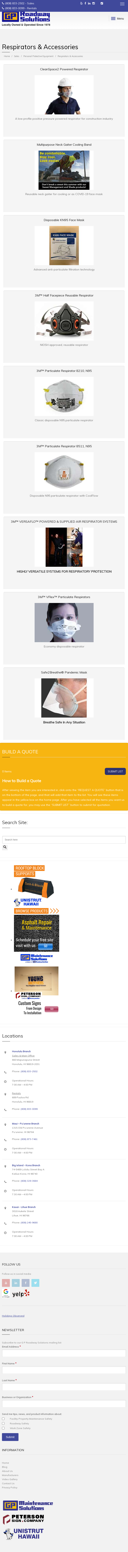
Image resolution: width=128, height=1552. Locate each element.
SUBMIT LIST (115, 771)
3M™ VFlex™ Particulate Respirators (64, 597)
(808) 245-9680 (29, 1222)
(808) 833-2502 (14, 3)
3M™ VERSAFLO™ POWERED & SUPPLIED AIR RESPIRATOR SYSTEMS (64, 521)
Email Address (11, 1347)
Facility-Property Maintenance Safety (31, 1418)
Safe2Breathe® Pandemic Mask (64, 672)
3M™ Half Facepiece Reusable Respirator (64, 295)
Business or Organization (17, 1397)
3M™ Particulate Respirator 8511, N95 (64, 446)
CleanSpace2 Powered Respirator (64, 69)
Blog (4, 1466)
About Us (7, 1471)
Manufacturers (10, 1475)
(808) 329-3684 (29, 1180)
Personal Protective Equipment (38, 56)
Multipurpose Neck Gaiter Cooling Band (64, 144)
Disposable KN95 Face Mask (64, 220)
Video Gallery (9, 1479)
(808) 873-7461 (29, 1139)
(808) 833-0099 (14, 8)
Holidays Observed (13, 1315)
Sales (16, 56)
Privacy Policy (9, 1487)
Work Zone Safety (20, 1428)
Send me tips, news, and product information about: (32, 1414)
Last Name (9, 1380)
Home (7, 56)
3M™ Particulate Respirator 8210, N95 (64, 371)
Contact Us (8, 1483)
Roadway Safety (19, 1423)
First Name (9, 1363)
